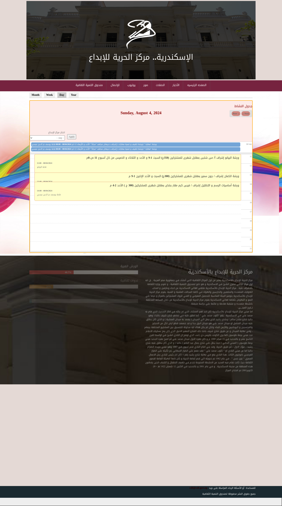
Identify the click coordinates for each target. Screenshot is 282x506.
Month (35, 95)
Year (73, 95)
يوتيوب (131, 85)
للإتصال (115, 85)
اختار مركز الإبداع (56, 132)
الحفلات (160, 85)
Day (63, 95)
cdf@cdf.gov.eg (196, 488)
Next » (245, 113)
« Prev (236, 113)
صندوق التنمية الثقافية (89, 85)
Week (49, 95)
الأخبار (176, 85)
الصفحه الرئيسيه (196, 85)
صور (145, 85)
